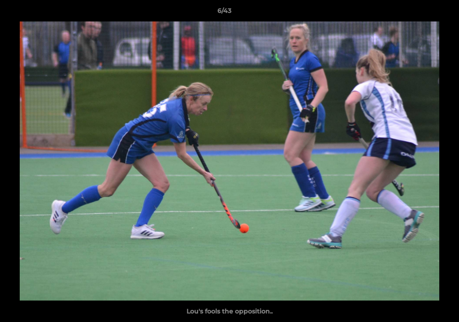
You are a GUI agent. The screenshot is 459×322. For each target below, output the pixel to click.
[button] (421, 13)
